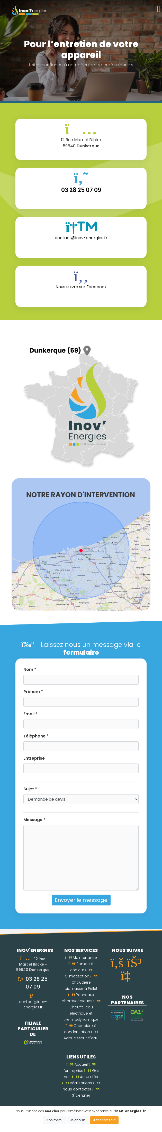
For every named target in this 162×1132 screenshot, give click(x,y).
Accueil (77, 1064)
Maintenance (81, 957)
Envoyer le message (81, 900)
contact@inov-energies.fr (33, 1004)
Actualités (85, 1076)
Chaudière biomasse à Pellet (81, 983)
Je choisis (78, 1120)
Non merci (54, 1120)
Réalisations (77, 1083)
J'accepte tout (104, 1120)
